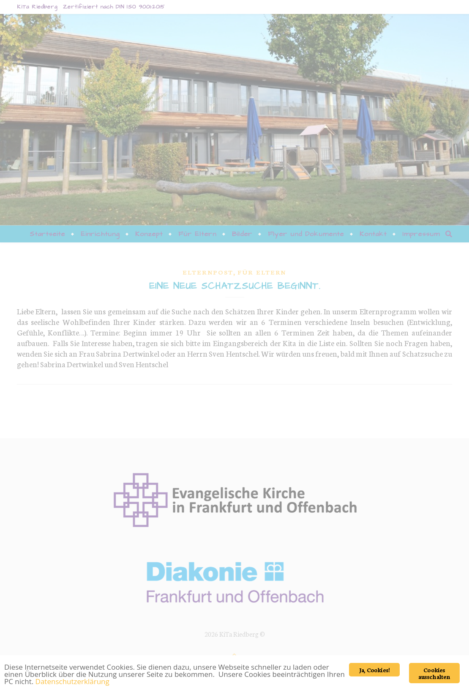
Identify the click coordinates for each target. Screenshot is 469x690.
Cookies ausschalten (434, 673)
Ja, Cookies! (374, 669)
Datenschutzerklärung (72, 681)
